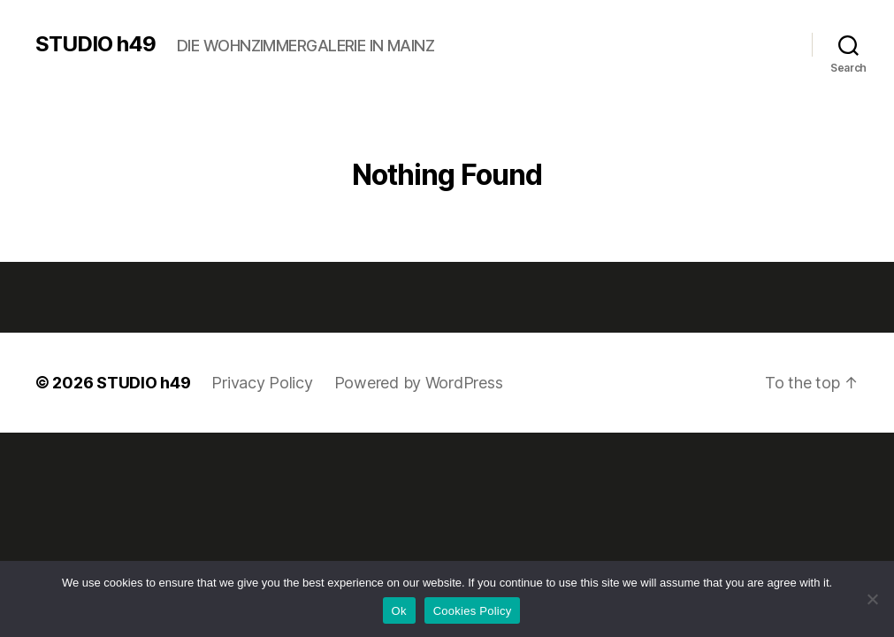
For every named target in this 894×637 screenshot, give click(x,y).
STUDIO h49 (95, 44)
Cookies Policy (472, 611)
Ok (399, 611)
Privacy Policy (261, 382)
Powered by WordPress (418, 382)
